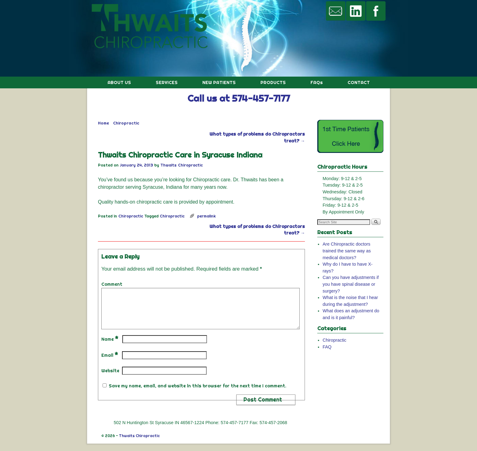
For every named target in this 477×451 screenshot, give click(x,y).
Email (110, 362)
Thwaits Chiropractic (181, 164)
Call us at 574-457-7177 (239, 98)
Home (103, 122)
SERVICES (167, 82)
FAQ (327, 346)
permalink (206, 215)
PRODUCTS (273, 82)
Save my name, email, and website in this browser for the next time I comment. (197, 393)
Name (110, 346)
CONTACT (359, 82)
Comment (111, 284)
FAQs (316, 82)
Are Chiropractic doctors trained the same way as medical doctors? (347, 251)
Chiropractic (126, 122)
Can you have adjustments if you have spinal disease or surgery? (351, 284)
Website (110, 378)
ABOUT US (119, 82)
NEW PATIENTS (219, 82)
